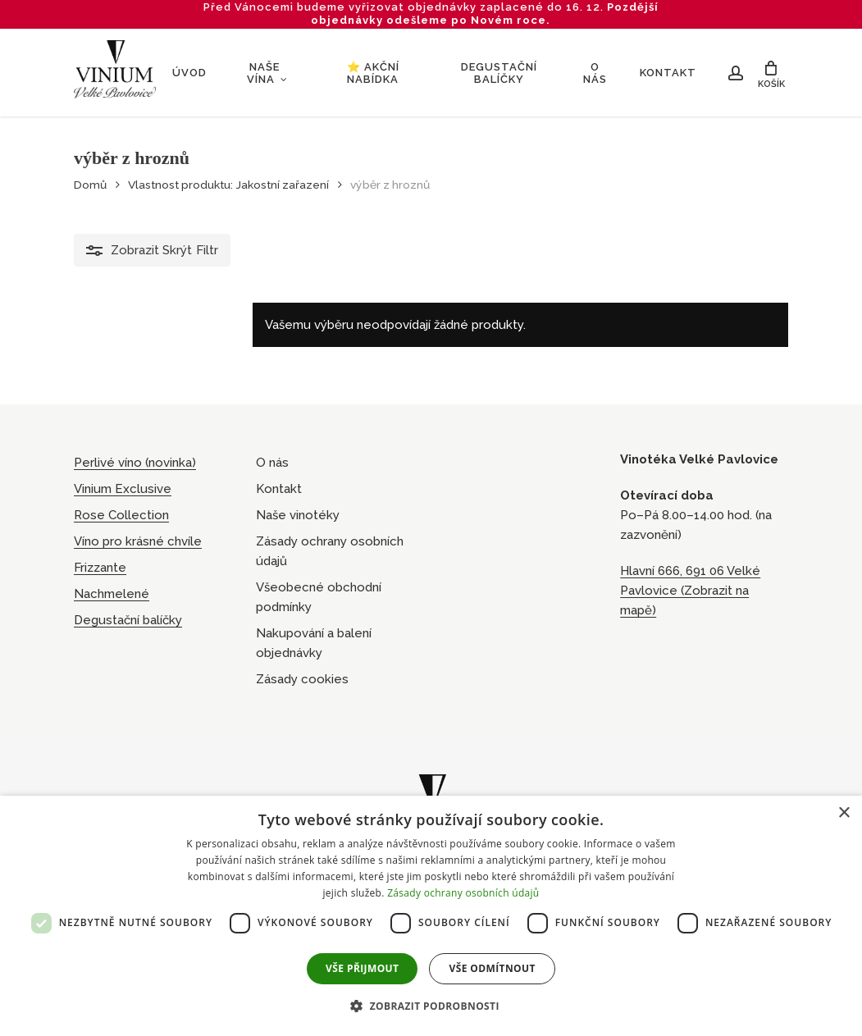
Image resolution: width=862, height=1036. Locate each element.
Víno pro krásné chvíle (138, 541)
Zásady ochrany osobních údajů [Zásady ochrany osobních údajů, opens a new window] (463, 893)
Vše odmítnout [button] (492, 968)
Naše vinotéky (298, 515)
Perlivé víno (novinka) (135, 462)
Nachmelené (111, 593)
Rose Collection (121, 515)
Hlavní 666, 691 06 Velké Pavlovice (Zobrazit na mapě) (690, 591)
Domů (90, 184)
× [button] (843, 813)
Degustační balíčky (128, 620)
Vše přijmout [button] (362, 968)
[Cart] (774, 72)
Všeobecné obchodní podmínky (318, 597)
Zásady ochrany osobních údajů (330, 551)
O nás (272, 462)
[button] (431, 1006)
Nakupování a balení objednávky (314, 643)
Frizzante (100, 567)
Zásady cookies (302, 679)
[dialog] (431, 916)
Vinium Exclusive (122, 488)
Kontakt (279, 488)
